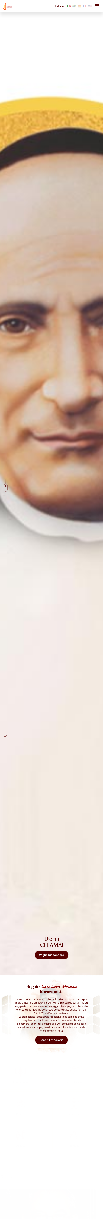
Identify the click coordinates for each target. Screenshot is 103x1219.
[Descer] (5, 735)
